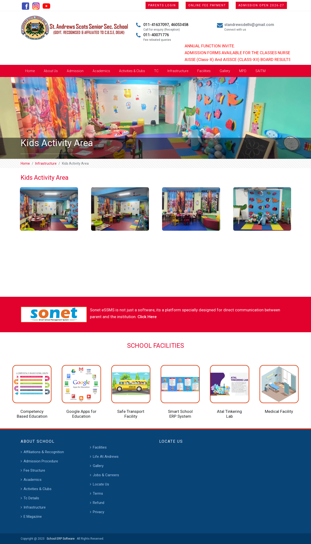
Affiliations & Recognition (44, 452)
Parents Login (162, 5)
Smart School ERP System (180, 414)
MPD (242, 71)
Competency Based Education (32, 414)
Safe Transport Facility (130, 414)
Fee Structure (34, 470)
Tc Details (31, 498)
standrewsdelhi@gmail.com (249, 24)
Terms (98, 493)
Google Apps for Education (81, 414)
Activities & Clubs (132, 71)
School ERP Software (60, 538)
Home (30, 71)
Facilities (204, 71)
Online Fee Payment (207, 5)
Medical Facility (279, 411)
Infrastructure (177, 71)
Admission (75, 71)
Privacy (98, 512)
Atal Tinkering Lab (229, 414)
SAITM (260, 71)
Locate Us (101, 484)
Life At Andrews (106, 456)
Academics (101, 71)
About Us (51, 71)
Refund (98, 503)
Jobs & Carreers (106, 475)
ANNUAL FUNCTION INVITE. (214, 45)
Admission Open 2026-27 (261, 5)
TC (156, 71)
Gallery (225, 71)
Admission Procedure (41, 461)
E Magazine (33, 516)
